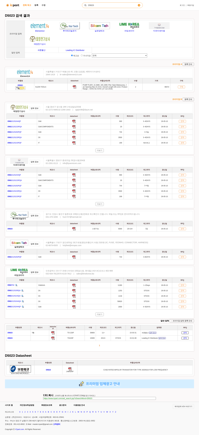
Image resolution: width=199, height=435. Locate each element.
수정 (43, 5)
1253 (120, 291)
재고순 (75, 56)
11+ (103, 333)
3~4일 (146, 186)
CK (39, 137)
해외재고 (146, 143)
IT (39, 143)
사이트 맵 (9, 405)
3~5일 (146, 132)
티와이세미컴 (19, 165)
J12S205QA (14, 290)
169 (120, 143)
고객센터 (56, 424)
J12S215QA (14, 296)
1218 (120, 296)
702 (11, 285)
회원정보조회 (46, 405)
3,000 (120, 285)
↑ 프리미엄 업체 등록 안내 (181, 321)
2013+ (103, 338)
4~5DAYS (146, 307)
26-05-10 (164, 121)
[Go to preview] (48, 370)
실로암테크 (19, 247)
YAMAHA (41, 285)
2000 (120, 307)
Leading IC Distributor (154, 338)
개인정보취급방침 (27, 405)
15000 (92, 338)
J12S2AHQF (14, 121)
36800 (92, 333)
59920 (119, 301)
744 (120, 132)
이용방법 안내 (79, 405)
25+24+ (130, 229)
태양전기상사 (19, 111)
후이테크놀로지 (19, 218)
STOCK (146, 291)
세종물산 (149, 333)
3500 (120, 137)
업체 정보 (34, 108)
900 (120, 121)
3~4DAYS (146, 121)
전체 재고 (27, 5)
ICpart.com (19, 429)
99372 (167, 87)
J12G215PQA (15, 127)
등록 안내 (188, 64)
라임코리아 (19, 275)
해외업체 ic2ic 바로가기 (183, 406)
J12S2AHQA (14, 301)
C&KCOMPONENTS (45, 127)
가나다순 (86, 56)
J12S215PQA (15, 137)
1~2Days (146, 285)
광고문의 (62, 405)
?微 (33, 333)
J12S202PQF (15, 132)
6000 (120, 229)
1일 (146, 229)
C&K (40, 121)
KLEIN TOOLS (40, 87)
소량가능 (95, 229)
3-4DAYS (146, 257)
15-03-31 (133, 333)
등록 (36, 5)
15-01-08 (133, 338)
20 (121, 127)
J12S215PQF (15, 143)
